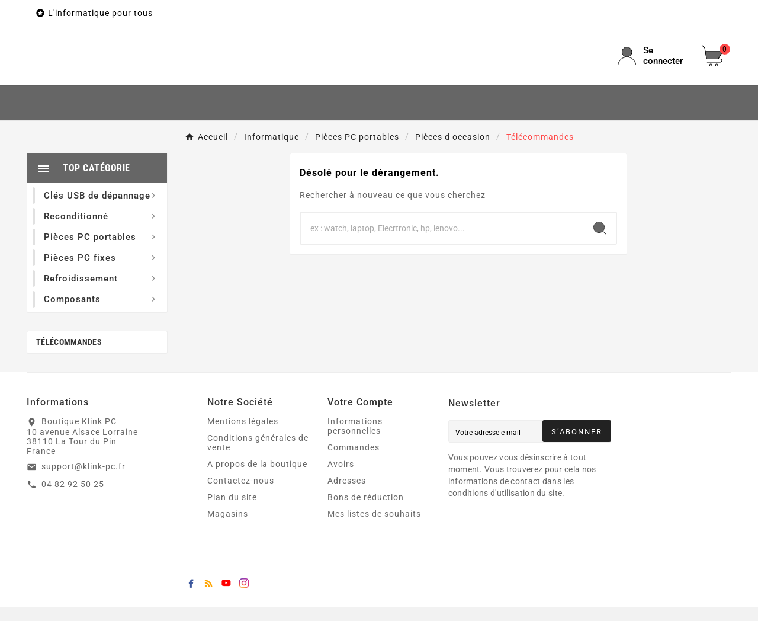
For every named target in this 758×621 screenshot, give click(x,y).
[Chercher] (442, 241)
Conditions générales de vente (258, 456)
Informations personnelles (355, 440)
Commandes (353, 461)
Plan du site (232, 511)
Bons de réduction (365, 511)
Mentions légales (242, 435)
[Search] (599, 241)
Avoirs (340, 478)
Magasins (227, 528)
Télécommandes (69, 356)
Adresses (346, 495)
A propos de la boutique (257, 478)
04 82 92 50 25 (72, 497)
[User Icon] (653, 62)
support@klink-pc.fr (83, 480)
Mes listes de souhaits (374, 528)
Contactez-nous (240, 495)
